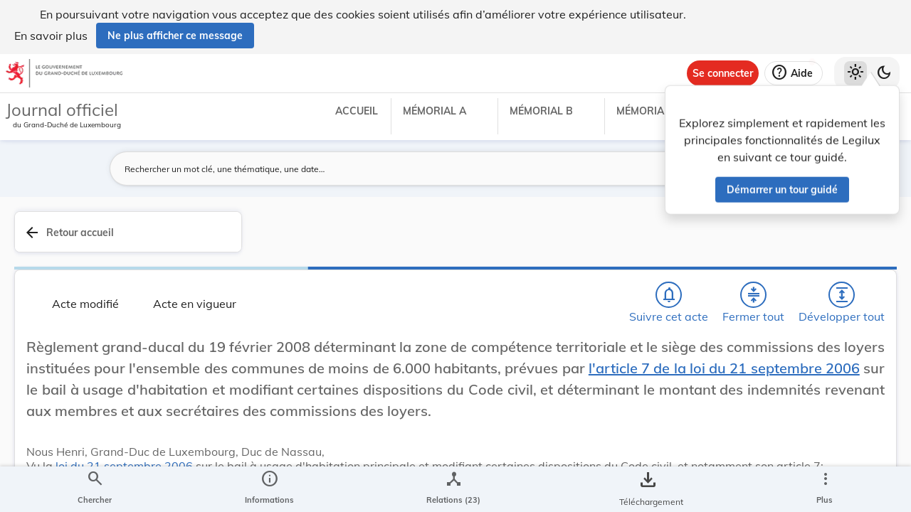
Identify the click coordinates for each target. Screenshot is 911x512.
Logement (688, 435)
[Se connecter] (723, 73)
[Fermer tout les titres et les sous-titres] (363, 256)
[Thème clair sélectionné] (855, 73)
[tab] (855, 248)
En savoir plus (51, 35)
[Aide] (793, 73)
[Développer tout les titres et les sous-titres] (404, 256)
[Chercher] (281, 256)
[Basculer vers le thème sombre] (884, 73)
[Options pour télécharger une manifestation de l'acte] (855, 428)
